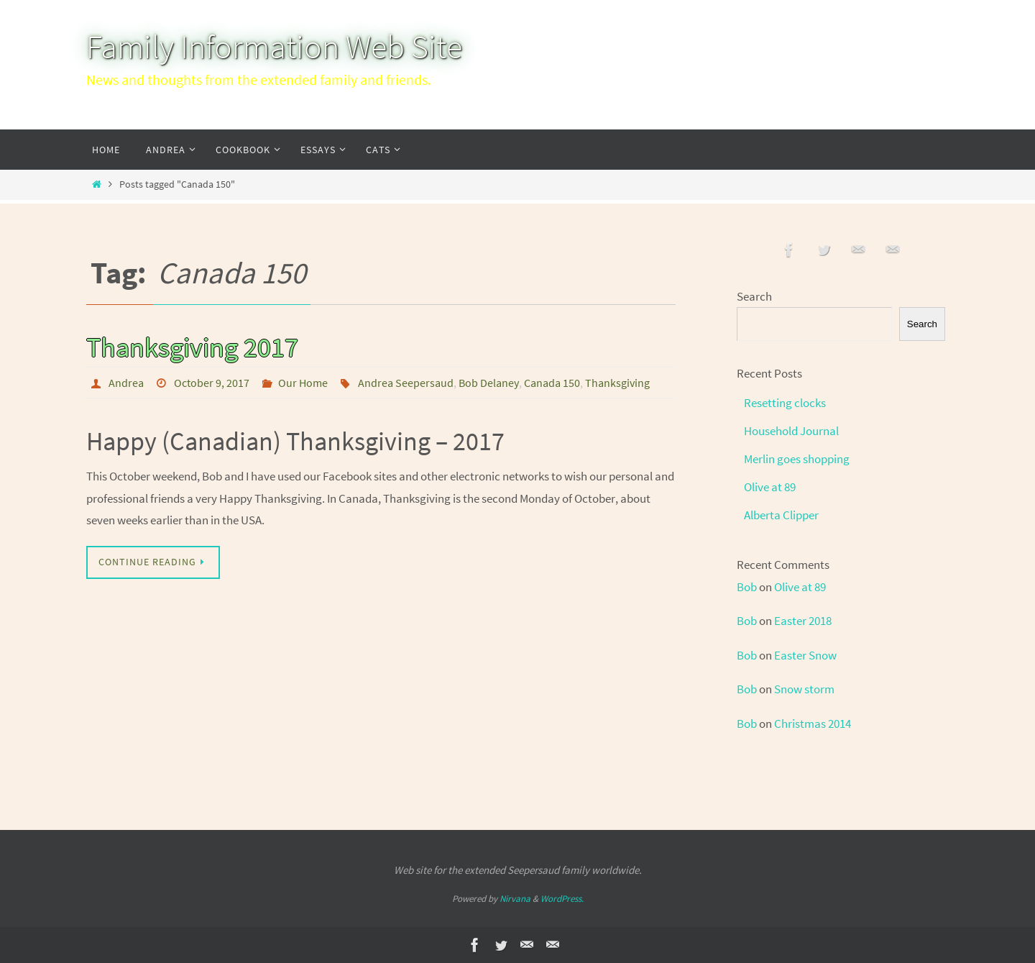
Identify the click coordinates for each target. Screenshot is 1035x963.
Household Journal (791, 431)
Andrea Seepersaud (406, 382)
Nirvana (515, 899)
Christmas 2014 (812, 723)
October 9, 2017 (211, 382)
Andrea (126, 382)
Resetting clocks (785, 403)
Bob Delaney (489, 382)
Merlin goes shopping (797, 459)
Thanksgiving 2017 (192, 346)
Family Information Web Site (274, 47)
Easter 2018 (803, 621)
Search (754, 296)
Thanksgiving (617, 382)
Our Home (303, 382)
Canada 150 (552, 382)
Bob (747, 587)
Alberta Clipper (781, 515)
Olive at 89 (770, 487)
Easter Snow (805, 655)
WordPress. (562, 899)
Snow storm (804, 689)
